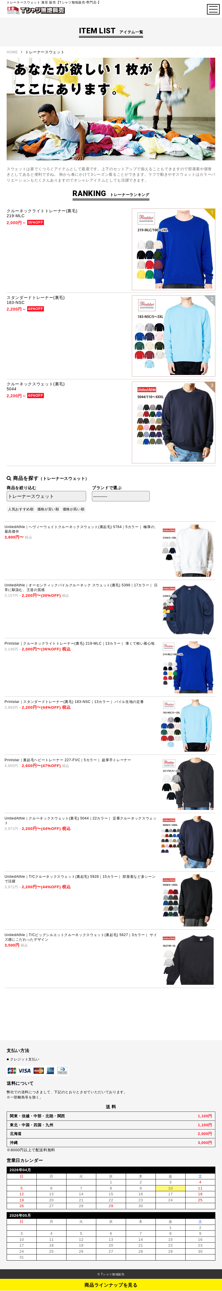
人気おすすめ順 (21, 509)
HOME (12, 52)
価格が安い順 (48, 509)
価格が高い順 (74, 509)
